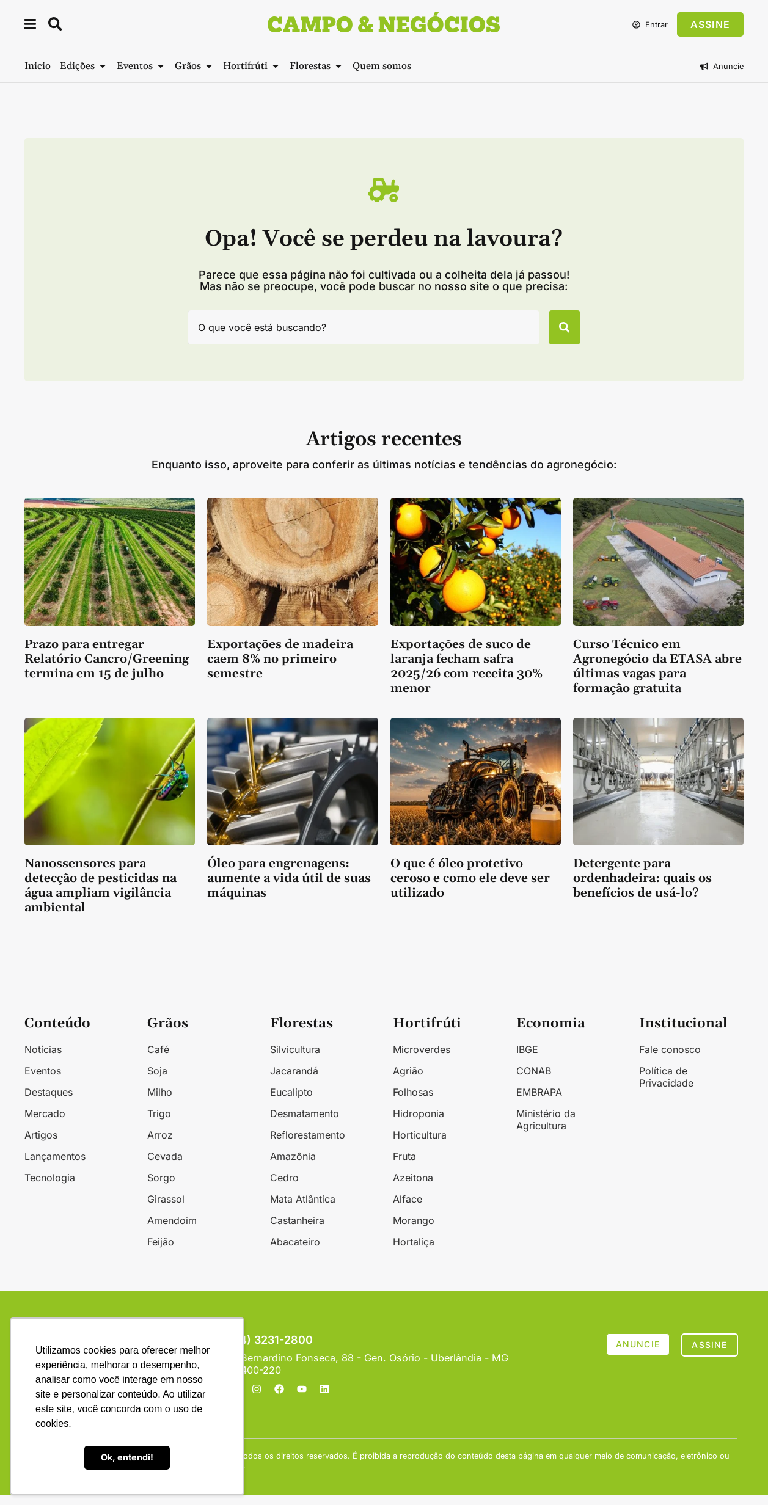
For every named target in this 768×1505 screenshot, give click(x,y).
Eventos (42, 1080)
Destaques (48, 1102)
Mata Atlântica (302, 1209)
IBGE (527, 1059)
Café (158, 1059)
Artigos (40, 1145)
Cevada (165, 1166)
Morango (413, 1230)
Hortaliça (413, 1251)
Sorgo (161, 1187)
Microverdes (421, 1059)
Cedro (284, 1187)
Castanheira (297, 1230)
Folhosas (413, 1102)
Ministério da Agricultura (546, 1129)
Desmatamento (304, 1123)
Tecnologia (49, 1187)
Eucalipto (291, 1102)
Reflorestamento (307, 1145)
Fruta (404, 1166)
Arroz (160, 1145)
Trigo (159, 1123)
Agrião (408, 1080)
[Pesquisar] (556, 332)
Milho (159, 1102)
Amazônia (293, 1166)
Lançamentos (55, 1166)
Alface (407, 1209)
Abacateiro (295, 1251)
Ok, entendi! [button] (127, 1457)
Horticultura (420, 1145)
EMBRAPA (539, 1102)
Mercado (44, 1123)
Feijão (160, 1251)
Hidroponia (418, 1123)
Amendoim (172, 1230)
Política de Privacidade (666, 1086)
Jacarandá (294, 1080)
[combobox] (355, 332)
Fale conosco (670, 1059)
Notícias (43, 1059)
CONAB (533, 1080)
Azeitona (413, 1187)
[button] (31, 26)
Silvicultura (295, 1059)
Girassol (166, 1209)
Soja (157, 1080)
